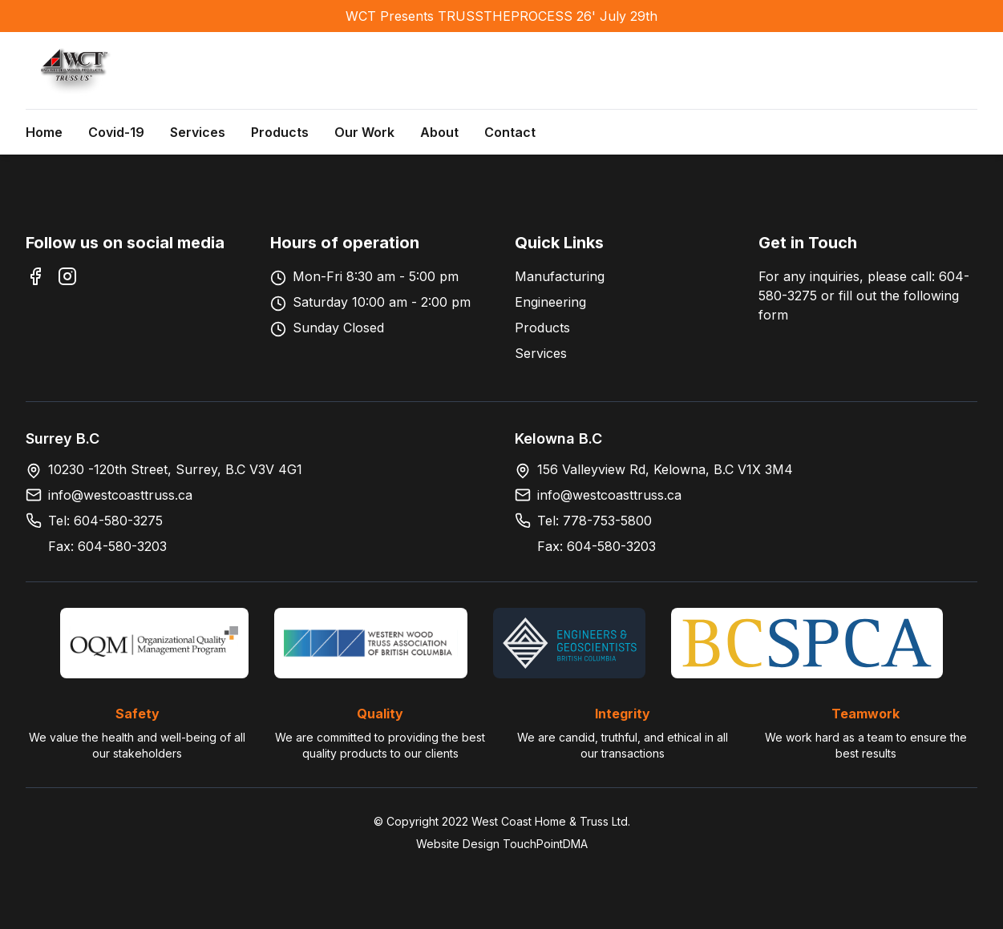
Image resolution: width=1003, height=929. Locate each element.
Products (280, 132)
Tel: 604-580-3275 (105, 521)
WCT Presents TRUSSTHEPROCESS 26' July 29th (501, 16)
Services (197, 132)
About (439, 132)
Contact (510, 132)
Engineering (550, 302)
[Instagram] (67, 276)
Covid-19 (116, 132)
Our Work (364, 132)
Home (44, 132)
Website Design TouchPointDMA (502, 844)
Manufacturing (560, 276)
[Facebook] (35, 276)
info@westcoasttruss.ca (120, 495)
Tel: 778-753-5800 (594, 521)
